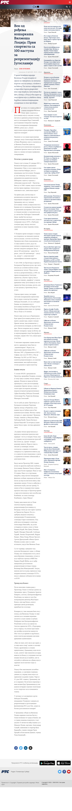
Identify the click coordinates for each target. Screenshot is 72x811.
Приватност (5, 782)
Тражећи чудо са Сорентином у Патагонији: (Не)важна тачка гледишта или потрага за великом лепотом (52, 300)
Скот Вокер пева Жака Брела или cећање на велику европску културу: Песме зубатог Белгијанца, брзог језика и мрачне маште (53, 341)
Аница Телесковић (53, 68)
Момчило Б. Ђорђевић (54, 120)
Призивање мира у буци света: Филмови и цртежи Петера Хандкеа (52, 460)
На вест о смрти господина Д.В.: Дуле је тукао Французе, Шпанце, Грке (52, 413)
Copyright (13, 782)
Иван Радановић (52, 111)
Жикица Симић (52, 328)
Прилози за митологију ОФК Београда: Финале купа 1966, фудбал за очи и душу (53, 422)
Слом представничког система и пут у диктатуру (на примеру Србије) (52, 220)
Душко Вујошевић (53, 455)
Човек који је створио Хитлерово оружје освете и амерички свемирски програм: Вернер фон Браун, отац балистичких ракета (53, 237)
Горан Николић (52, 32)
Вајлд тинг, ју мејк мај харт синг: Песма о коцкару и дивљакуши (52, 363)
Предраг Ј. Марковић (53, 264)
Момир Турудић (52, 43)
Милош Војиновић (53, 253)
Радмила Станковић (53, 317)
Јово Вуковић (24, 69)
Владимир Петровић (53, 275)
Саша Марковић (52, 100)
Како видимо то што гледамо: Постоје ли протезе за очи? (53, 116)
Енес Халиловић (52, 88)
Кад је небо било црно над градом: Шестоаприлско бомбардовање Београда (52, 248)
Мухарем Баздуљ (52, 417)
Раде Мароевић (52, 192)
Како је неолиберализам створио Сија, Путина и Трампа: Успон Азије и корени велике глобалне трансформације (52, 51)
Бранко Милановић (53, 56)
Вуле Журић (51, 292)
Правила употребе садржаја (26, 782)
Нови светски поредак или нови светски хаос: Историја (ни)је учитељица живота (53, 28)
